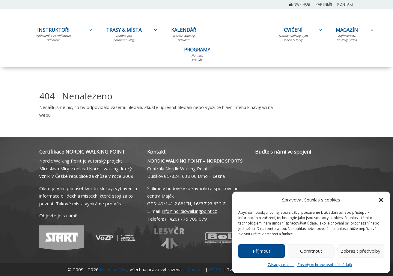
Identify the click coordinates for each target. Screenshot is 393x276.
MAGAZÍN (347, 35)
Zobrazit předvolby (360, 251)
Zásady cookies (281, 264)
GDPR (215, 269)
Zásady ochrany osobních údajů (324, 264)
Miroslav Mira (113, 269)
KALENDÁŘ (183, 35)
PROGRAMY (197, 55)
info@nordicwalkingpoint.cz (189, 211)
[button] (381, 200)
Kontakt (345, 5)
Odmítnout (311, 251)
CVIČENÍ (293, 35)
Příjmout (261, 251)
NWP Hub (299, 5)
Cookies (196, 269)
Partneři (324, 5)
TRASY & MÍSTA (124, 35)
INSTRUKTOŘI (53, 35)
